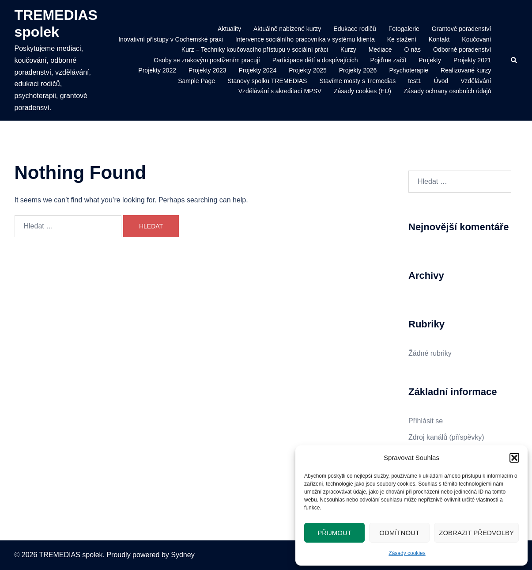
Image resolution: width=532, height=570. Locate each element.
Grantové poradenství (461, 28)
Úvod (441, 80)
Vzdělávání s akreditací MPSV (279, 91)
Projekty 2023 (207, 70)
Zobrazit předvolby (476, 532)
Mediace (380, 49)
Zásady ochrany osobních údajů (447, 91)
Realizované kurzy (466, 70)
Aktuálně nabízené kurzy (287, 28)
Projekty (430, 60)
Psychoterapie (408, 70)
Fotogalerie (404, 28)
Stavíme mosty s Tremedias (357, 80)
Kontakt (439, 39)
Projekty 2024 (258, 70)
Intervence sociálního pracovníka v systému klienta (305, 39)
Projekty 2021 (472, 60)
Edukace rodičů (354, 28)
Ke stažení (401, 39)
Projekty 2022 (157, 70)
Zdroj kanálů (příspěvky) (446, 437)
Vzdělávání (475, 80)
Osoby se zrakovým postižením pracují (207, 60)
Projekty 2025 (308, 70)
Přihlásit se (425, 421)
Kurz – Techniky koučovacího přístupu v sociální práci (254, 49)
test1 (414, 80)
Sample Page (196, 80)
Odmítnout (399, 532)
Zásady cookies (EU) (362, 91)
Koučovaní (476, 39)
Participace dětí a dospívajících (315, 60)
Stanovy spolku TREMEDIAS (267, 80)
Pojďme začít (388, 60)
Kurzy (348, 49)
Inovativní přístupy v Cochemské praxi (170, 39)
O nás (412, 49)
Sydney (182, 555)
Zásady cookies (407, 553)
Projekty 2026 (358, 70)
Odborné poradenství (462, 49)
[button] (514, 457)
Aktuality (229, 28)
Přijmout (334, 532)
